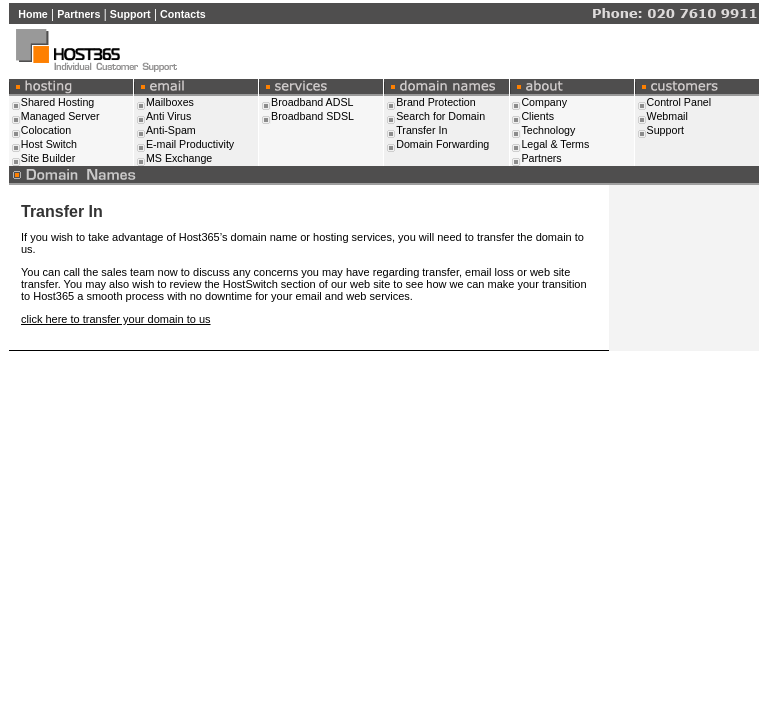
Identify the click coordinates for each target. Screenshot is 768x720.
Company (544, 102)
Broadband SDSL (312, 116)
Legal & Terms (555, 144)
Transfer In (421, 130)
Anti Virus (168, 116)
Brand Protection (435, 102)
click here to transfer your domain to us (116, 319)
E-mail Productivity (190, 144)
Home (33, 14)
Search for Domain (440, 116)
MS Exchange (179, 158)
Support (130, 14)
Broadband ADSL (312, 102)
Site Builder (48, 158)
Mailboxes (170, 102)
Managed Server (60, 116)
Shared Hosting (57, 102)
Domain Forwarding (442, 144)
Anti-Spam (171, 130)
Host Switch (49, 144)
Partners (78, 14)
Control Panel (679, 102)
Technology (548, 130)
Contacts (183, 14)
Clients (537, 116)
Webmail (667, 116)
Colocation (46, 130)
